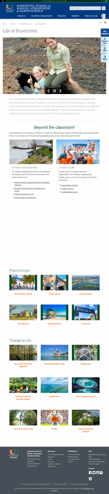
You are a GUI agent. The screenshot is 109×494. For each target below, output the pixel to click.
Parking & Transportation (97, 461)
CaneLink (51, 461)
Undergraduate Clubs (69, 192)
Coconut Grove (85, 294)
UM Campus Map (94, 459)
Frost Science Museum (85, 396)
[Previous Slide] (48, 91)
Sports (54, 429)
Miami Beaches (54, 324)
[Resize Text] (100, 23)
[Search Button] (103, 8)
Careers (70, 461)
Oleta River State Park (23, 429)
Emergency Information (60, 484)
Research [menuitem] (62, 16)
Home (5, 24)
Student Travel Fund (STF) (24, 194)
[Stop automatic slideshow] (54, 91)
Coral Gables (54, 294)
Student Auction (67, 189)
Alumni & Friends (73, 454)
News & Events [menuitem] (91, 16)
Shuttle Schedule (94, 464)
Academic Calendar (54, 464)
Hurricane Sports (73, 459)
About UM (51, 457)
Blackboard (51, 466)
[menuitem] (103, 16)
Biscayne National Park (54, 364)
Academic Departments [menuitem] (41, 16)
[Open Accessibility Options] (3, 1)
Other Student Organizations (25, 198)
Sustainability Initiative (69, 185)
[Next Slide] (60, 91)
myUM (50, 459)
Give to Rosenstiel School (56, 454)
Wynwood (85, 324)
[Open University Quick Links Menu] (106, 1)
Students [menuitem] (75, 16)
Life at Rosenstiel (40, 24)
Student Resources (25, 24)
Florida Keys (54, 396)
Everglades (86, 364)
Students (13, 24)
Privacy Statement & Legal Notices (79, 484)
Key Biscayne (23, 324)
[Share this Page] (105, 23)
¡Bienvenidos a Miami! (23, 294)
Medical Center (73, 457)
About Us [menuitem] (21, 16)
